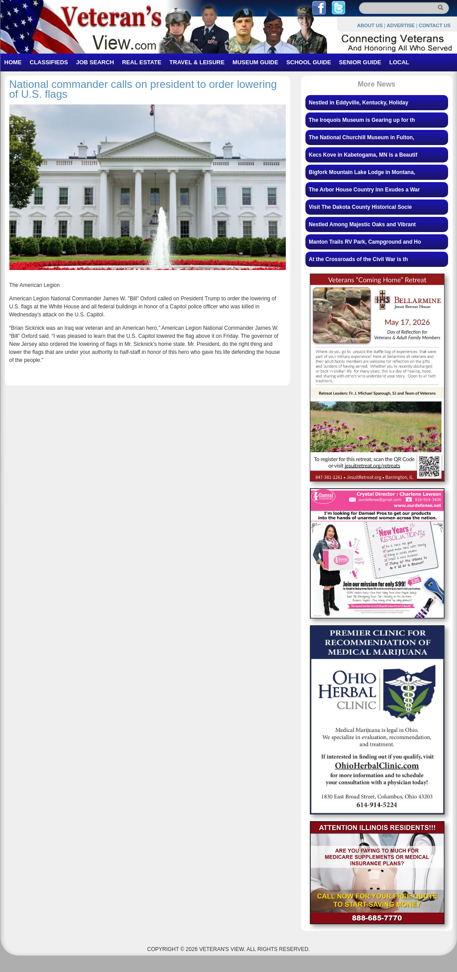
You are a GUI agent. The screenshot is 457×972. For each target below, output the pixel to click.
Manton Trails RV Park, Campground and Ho (365, 242)
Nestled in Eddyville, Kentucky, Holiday (358, 103)
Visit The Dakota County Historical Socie (360, 207)
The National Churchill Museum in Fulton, (362, 137)
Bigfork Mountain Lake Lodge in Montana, (362, 172)
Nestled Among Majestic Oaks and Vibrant (362, 224)
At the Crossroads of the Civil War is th (358, 259)
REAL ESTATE (141, 62)
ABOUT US (370, 25)
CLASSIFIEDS (49, 62)
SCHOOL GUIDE (308, 62)
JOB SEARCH (95, 62)
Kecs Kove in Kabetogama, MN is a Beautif (363, 155)
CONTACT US (434, 25)
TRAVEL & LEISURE (197, 62)
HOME (13, 62)
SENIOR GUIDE (360, 62)
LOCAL (399, 62)
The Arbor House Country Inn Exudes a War (364, 190)
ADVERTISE (401, 25)
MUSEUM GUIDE (256, 62)
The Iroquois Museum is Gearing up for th (362, 120)
